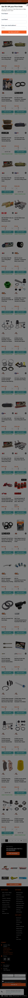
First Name (4, 13)
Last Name (4, 19)
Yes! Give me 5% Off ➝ (14, 32)
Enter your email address (8, 25)
